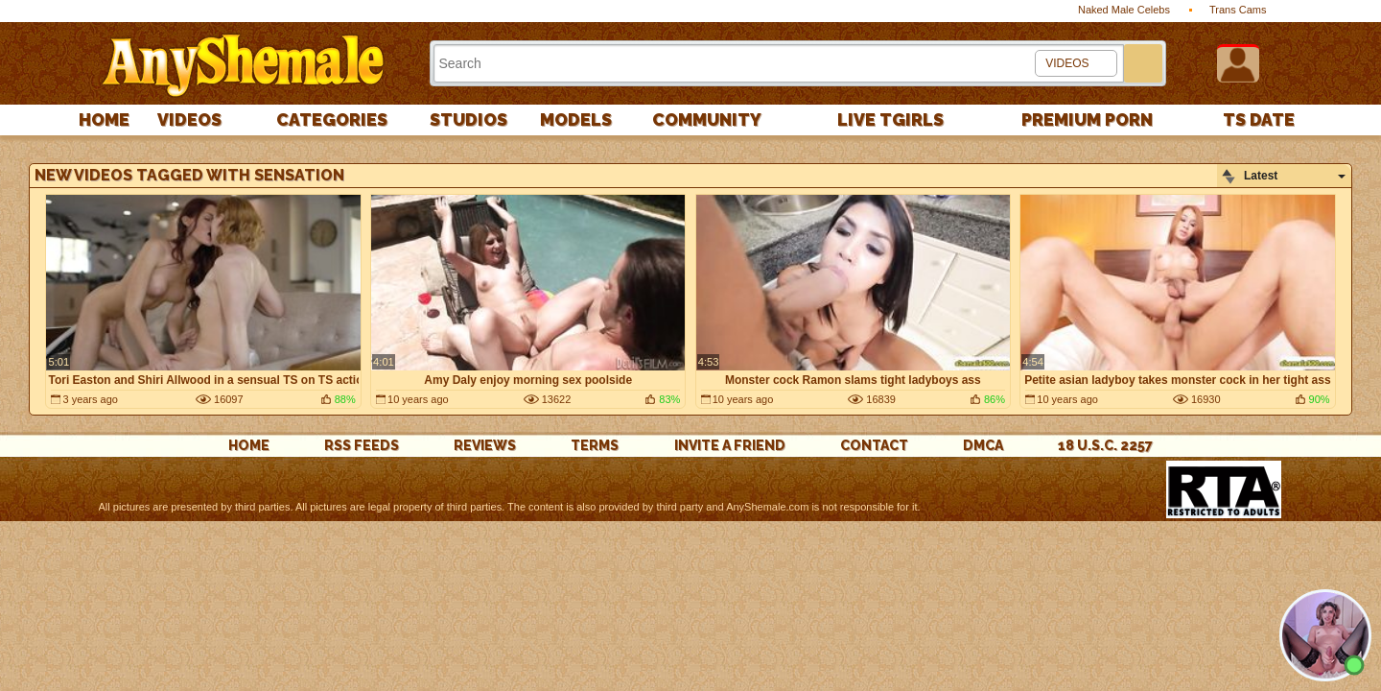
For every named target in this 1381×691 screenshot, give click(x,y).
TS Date (1259, 119)
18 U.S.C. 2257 (1105, 445)
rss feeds (361, 445)
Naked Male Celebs (1124, 9)
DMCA (983, 445)
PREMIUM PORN (1087, 119)
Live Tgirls (890, 119)
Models (576, 119)
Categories (331, 119)
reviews (485, 445)
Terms (595, 445)
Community (706, 119)
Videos (189, 119)
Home (104, 119)
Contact (874, 445)
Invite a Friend (729, 445)
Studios (468, 119)
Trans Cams (1238, 9)
